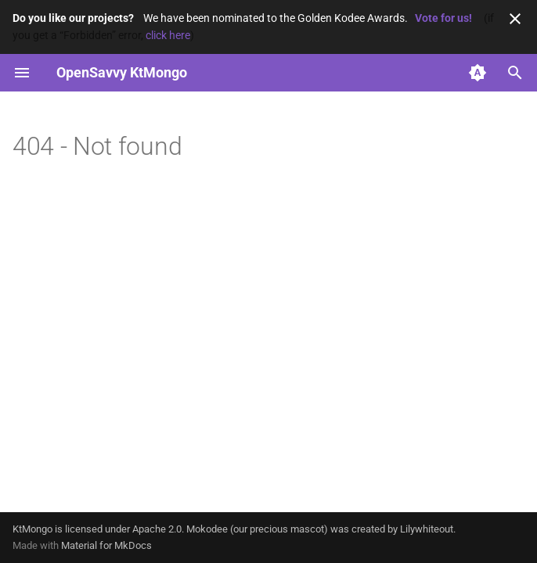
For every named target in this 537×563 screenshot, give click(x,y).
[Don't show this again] (515, 18)
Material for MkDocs (106, 545)
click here (168, 35)
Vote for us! (443, 18)
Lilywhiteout (426, 529)
